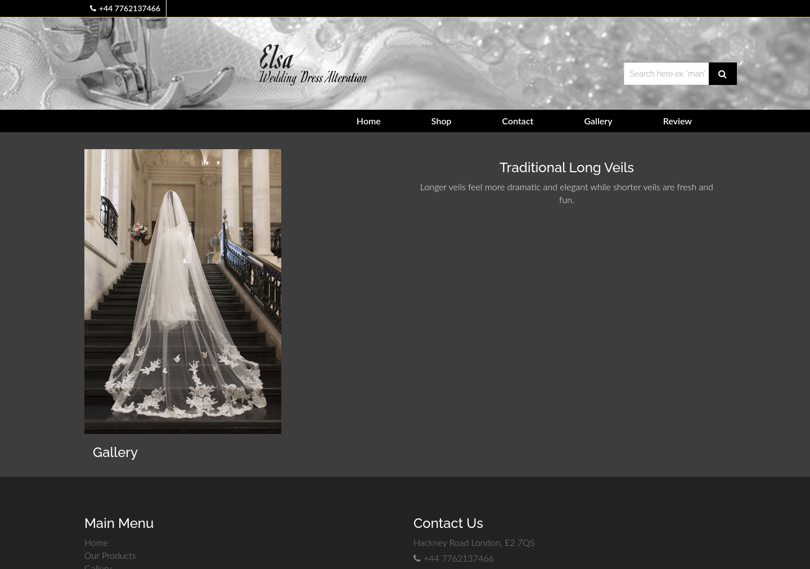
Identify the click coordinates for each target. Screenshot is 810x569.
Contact (518, 120)
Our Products (110, 555)
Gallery (598, 120)
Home (369, 120)
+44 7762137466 (129, 8)
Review (677, 120)
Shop (441, 120)
